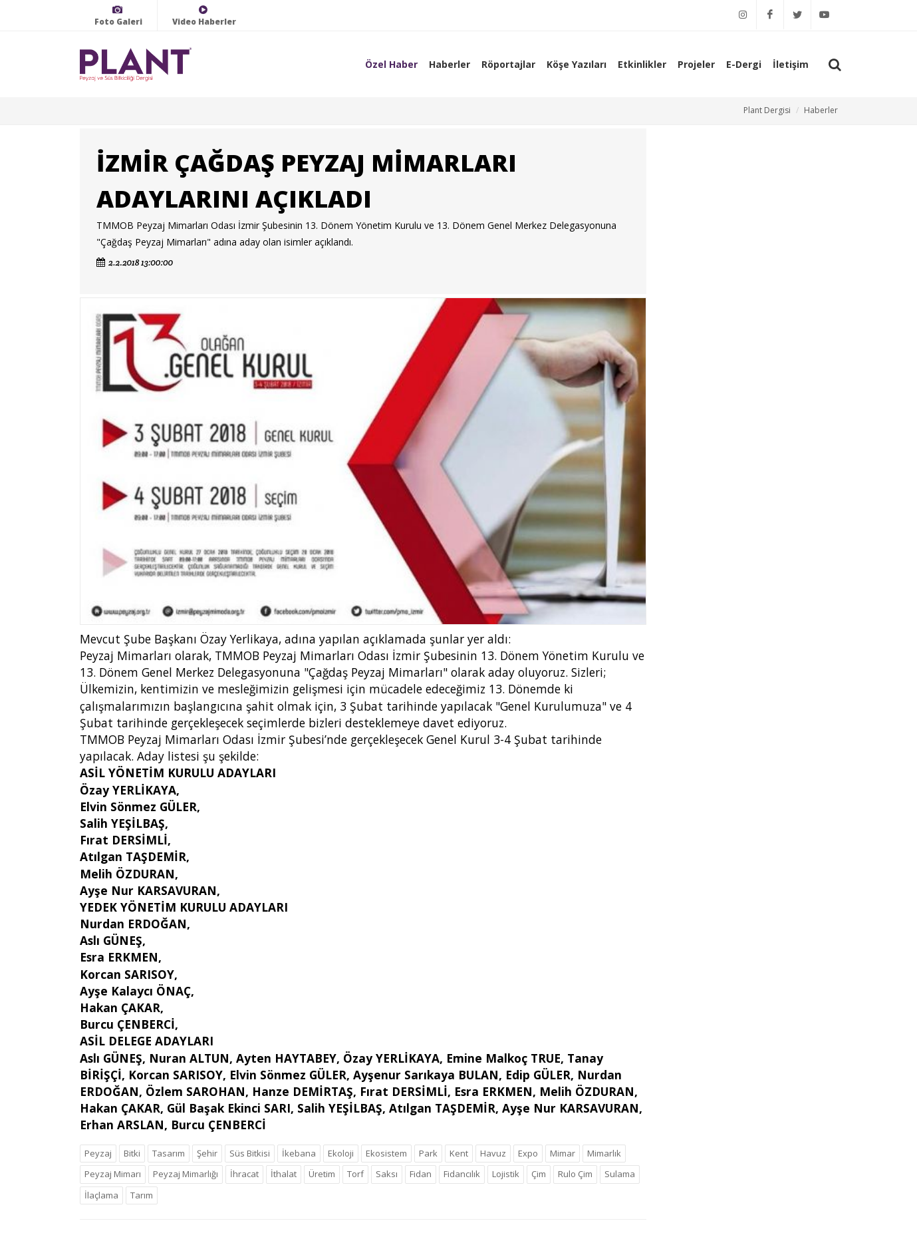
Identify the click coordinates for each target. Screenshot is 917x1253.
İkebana (299, 1153)
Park (428, 1153)
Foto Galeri (118, 15)
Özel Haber (391, 64)
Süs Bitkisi (249, 1153)
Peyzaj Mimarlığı (185, 1174)
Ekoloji (341, 1153)
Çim (538, 1174)
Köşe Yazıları (576, 64)
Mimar (562, 1153)
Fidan (421, 1174)
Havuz (493, 1153)
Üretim (322, 1174)
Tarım (141, 1195)
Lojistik (505, 1174)
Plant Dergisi (767, 110)
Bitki (132, 1153)
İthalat (284, 1174)
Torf (355, 1174)
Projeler (696, 64)
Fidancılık (462, 1174)
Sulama (619, 1174)
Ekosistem (386, 1153)
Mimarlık (604, 1153)
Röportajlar (508, 64)
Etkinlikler (642, 64)
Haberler (449, 64)
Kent (459, 1153)
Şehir (207, 1153)
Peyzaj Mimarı (112, 1174)
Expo (528, 1153)
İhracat (244, 1174)
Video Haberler (204, 15)
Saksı (387, 1174)
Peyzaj (98, 1153)
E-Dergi (743, 64)
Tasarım (168, 1153)
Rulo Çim (575, 1174)
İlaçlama (101, 1195)
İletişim (791, 64)
